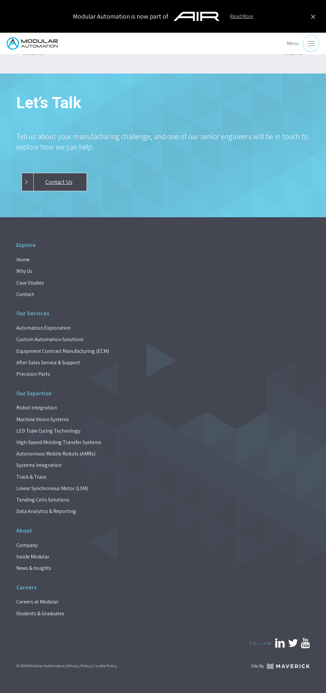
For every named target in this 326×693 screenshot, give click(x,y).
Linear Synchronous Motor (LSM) (52, 488)
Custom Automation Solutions (50, 339)
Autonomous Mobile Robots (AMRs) (55, 453)
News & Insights (33, 568)
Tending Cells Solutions (42, 499)
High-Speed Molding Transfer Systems (58, 442)
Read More (241, 16)
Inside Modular (32, 556)
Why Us (24, 271)
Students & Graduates (40, 613)
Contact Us (47, 182)
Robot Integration (36, 407)
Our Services (32, 313)
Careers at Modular (37, 601)
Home (23, 259)
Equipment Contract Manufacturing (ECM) (62, 351)
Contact (25, 294)
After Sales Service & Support (48, 362)
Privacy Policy (79, 665)
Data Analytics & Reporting (46, 511)
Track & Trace (31, 476)
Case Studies (30, 282)
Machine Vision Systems (42, 419)
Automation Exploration (43, 327)
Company (27, 545)
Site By (280, 666)
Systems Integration (38, 465)
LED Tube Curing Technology (48, 430)
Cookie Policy (105, 665)
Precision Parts (33, 374)
